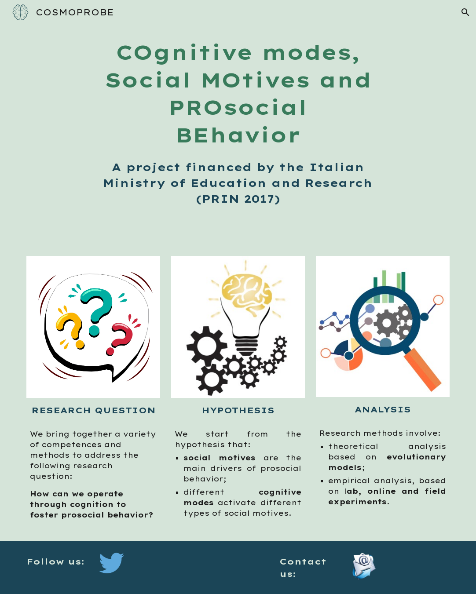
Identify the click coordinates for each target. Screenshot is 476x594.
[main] (238, 122)
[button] (465, 12)
